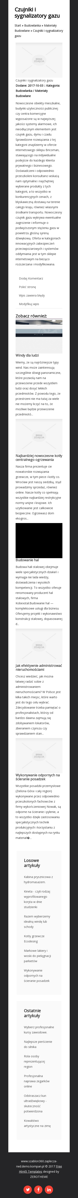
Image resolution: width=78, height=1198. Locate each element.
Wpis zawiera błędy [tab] (32, 295)
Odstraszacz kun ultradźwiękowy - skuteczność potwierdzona (35, 1103)
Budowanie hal (27, 560)
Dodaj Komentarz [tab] (31, 278)
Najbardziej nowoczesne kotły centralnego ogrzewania (39, 457)
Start (18, 25)
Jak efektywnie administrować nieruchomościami (39, 667)
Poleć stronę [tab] (27, 287)
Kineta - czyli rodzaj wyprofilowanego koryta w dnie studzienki (37, 899)
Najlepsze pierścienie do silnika (38, 1044)
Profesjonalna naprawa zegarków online (37, 1081)
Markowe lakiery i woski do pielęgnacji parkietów (37, 956)
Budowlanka (32, 25)
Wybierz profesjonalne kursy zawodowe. (39, 1029)
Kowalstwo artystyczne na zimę (37, 1123)
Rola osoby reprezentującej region (34, 1061)
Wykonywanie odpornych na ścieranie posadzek (38, 777)
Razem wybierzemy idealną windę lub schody (37, 921)
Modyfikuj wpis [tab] (29, 304)
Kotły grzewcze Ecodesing (34, 938)
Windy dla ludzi (27, 355)
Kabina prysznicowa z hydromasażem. (38, 879)
